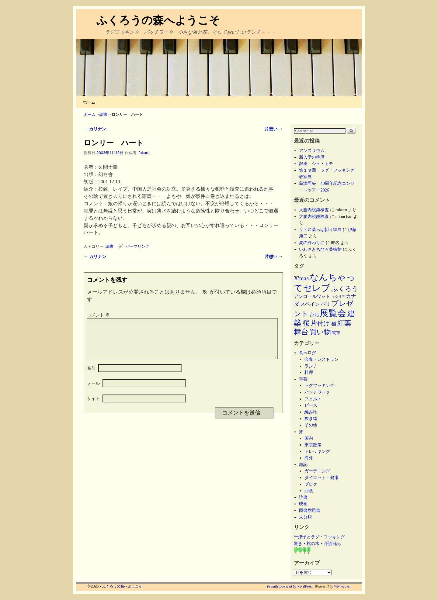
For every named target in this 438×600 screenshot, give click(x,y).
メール (93, 390)
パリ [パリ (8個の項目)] (325, 304)
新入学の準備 (312, 157)
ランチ (310, 366)
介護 (308, 490)
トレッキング (317, 451)
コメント (99, 314)
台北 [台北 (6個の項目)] (314, 314)
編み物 (310, 411)
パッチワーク (319, 392)
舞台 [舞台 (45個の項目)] (301, 332)
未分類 (305, 517)
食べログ (307, 352)
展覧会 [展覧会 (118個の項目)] (333, 313)
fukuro (144, 152)
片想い (274, 128)
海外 (308, 457)
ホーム (89, 102)
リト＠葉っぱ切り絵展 (320, 229)
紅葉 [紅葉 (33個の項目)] (344, 323)
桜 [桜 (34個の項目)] (306, 323)
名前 (91, 375)
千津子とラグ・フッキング (319, 536)
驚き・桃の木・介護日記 (317, 543)
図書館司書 (309, 510)
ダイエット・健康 (321, 477)
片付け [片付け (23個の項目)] (320, 323)
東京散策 (315, 444)
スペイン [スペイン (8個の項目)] (310, 304)
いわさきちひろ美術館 (320, 249)
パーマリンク (137, 246)
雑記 (303, 464)
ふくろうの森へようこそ (158, 20)
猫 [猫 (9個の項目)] (333, 324)
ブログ (310, 484)
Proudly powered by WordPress (290, 586)
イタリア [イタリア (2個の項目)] (338, 296)
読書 (103, 114)
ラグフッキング (319, 385)
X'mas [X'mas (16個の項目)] (301, 278)
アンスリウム (312, 150)
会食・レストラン (321, 359)
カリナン (95, 128)
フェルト (313, 398)
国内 (308, 438)
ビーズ (310, 405)
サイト (93, 405)
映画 (303, 503)
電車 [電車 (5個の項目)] (336, 332)
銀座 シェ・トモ (316, 163)
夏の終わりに (312, 242)
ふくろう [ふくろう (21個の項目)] (345, 288)
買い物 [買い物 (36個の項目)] (320, 332)
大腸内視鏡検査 (314, 209)
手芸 (303, 379)
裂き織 (310, 418)
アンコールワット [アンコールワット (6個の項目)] (312, 296)
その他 (310, 424)
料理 (308, 372)
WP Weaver (342, 586)
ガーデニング (317, 470)
